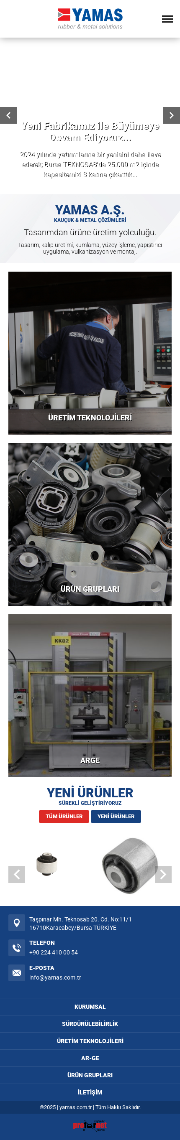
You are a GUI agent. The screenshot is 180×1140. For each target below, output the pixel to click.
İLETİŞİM (90, 1092)
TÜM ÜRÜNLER (64, 816)
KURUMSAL (90, 1006)
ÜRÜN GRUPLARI (90, 589)
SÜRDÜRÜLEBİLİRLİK (90, 1023)
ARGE (90, 760)
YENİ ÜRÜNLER (116, 816)
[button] (163, 874)
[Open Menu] (167, 18)
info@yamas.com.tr (55, 977)
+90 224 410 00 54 (53, 952)
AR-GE (90, 1058)
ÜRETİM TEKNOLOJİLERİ (90, 417)
